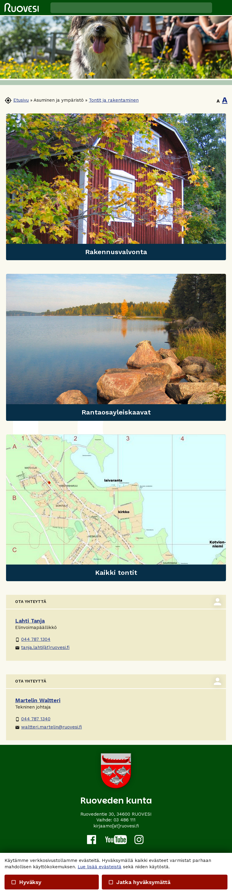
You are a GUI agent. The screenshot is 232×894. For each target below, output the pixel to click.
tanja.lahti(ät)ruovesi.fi (42, 647)
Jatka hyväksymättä (139, 882)
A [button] (218, 101)
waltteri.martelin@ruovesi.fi (48, 727)
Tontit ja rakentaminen (114, 100)
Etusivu (21, 100)
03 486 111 (125, 820)
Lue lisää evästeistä (99, 866)
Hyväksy (26, 882)
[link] (116, 186)
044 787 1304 (32, 639)
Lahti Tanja (30, 620)
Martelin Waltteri (37, 700)
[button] (222, 7)
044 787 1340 (32, 719)
